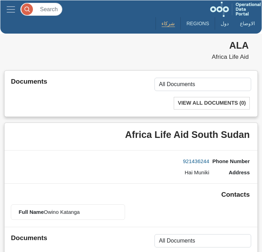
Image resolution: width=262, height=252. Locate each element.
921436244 (196, 161)
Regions (197, 23)
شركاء (168, 23)
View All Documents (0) (212, 103)
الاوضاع (247, 23)
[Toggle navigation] (10, 9)
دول (225, 23)
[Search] (41, 9)
